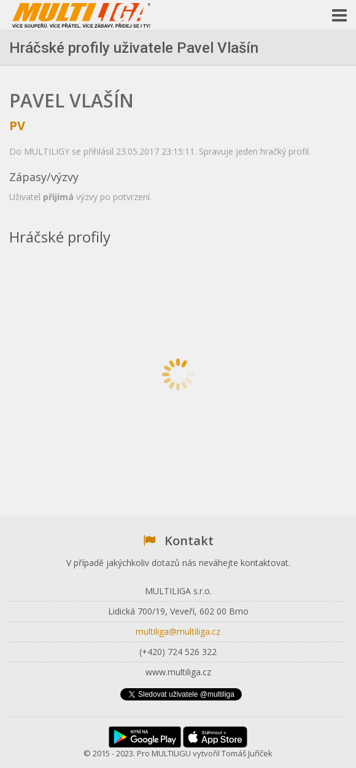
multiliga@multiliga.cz (178, 631)
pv (17, 125)
